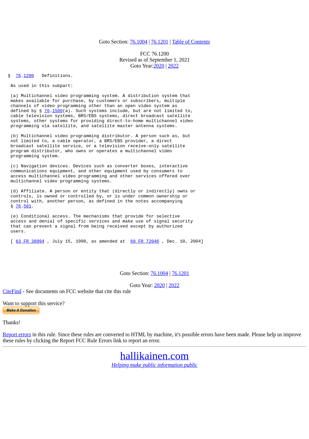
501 (27, 233)
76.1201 (159, 42)
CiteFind (12, 327)
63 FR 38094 (30, 275)
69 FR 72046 (144, 275)
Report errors (17, 370)
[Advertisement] (154, 18)
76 (18, 76)
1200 (28, 76)
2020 (159, 66)
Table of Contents (191, 42)
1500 (57, 118)
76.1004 (138, 42)
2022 (173, 66)
